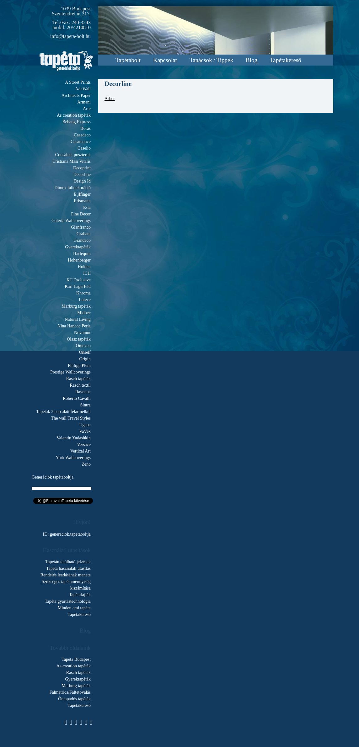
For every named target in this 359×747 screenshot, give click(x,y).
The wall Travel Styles (71, 418)
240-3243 (81, 22)
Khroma (83, 293)
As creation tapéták (74, 115)
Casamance (81, 141)
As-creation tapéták (73, 666)
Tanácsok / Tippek (211, 60)
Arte (87, 108)
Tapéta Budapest (76, 659)
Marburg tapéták (76, 306)
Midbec (84, 312)
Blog (251, 60)
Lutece (85, 299)
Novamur (82, 332)
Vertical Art (80, 451)
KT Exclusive (79, 280)
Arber (109, 98)
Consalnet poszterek (73, 154)
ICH (87, 273)
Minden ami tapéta (74, 608)
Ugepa (85, 424)
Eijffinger (82, 194)
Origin (85, 359)
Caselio (84, 148)
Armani (84, 102)
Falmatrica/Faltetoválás (70, 692)
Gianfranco (81, 227)
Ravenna (83, 391)
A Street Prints (78, 82)
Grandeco (82, 240)
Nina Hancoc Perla (74, 326)
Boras (85, 128)
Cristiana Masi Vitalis (71, 161)
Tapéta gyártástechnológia (68, 601)
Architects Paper (76, 95)
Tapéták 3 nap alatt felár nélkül (63, 411)
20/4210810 (79, 27)
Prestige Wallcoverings (70, 372)
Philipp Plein (79, 365)
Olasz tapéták (79, 339)
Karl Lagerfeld (78, 286)
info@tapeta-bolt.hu (70, 36)
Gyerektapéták (78, 247)
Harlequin (82, 253)
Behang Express (76, 121)
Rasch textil (80, 385)
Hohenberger (79, 260)
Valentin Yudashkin (73, 438)
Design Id (82, 181)
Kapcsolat (165, 60)
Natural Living (78, 319)
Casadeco (82, 135)
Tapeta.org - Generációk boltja (66, 61)
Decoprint (82, 168)
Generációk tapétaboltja (52, 477)
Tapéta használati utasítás (68, 568)
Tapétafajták (80, 594)
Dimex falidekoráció (73, 187)
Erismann (82, 201)
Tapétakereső (285, 60)
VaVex (85, 431)
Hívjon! (82, 522)
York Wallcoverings (73, 457)
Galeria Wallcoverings (71, 220)
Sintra (85, 405)
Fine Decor (81, 214)
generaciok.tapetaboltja (70, 534)
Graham (84, 233)
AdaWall (83, 89)
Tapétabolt (128, 60)
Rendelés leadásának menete (65, 575)
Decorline (82, 174)
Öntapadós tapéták (74, 699)
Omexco (83, 345)
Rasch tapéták (78, 378)
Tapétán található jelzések (68, 561)
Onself (85, 352)
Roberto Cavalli (77, 398)
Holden (84, 266)
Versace (84, 444)
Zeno (86, 464)
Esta (87, 207)
